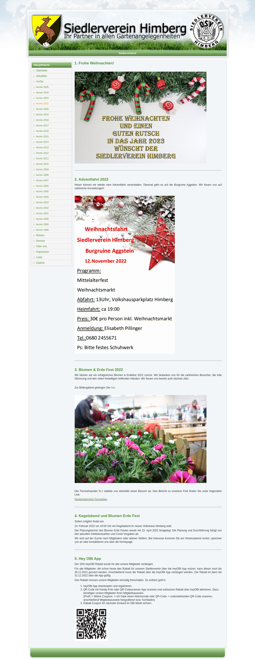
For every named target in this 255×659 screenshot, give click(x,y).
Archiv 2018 (42, 120)
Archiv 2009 (42, 169)
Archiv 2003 (42, 202)
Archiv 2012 (42, 153)
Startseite (41, 70)
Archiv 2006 (42, 186)
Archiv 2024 (42, 92)
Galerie (40, 262)
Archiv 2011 (42, 158)
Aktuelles (41, 76)
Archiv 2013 (42, 147)
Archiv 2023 (42, 98)
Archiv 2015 (42, 136)
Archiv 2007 (42, 180)
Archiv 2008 (42, 175)
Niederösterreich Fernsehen (91, 499)
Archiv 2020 (42, 109)
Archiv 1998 (42, 230)
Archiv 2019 (42, 114)
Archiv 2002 (42, 208)
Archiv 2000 (42, 219)
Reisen (40, 235)
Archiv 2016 (42, 131)
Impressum (42, 251)
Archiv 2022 (42, 103)
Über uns (41, 246)
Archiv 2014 (42, 142)
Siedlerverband (127, 53)
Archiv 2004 (42, 197)
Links (39, 257)
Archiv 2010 (42, 164)
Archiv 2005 (42, 191)
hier (113, 387)
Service (40, 240)
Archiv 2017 (42, 125)
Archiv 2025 (42, 87)
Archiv (39, 81)
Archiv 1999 (42, 224)
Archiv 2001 (42, 213)
